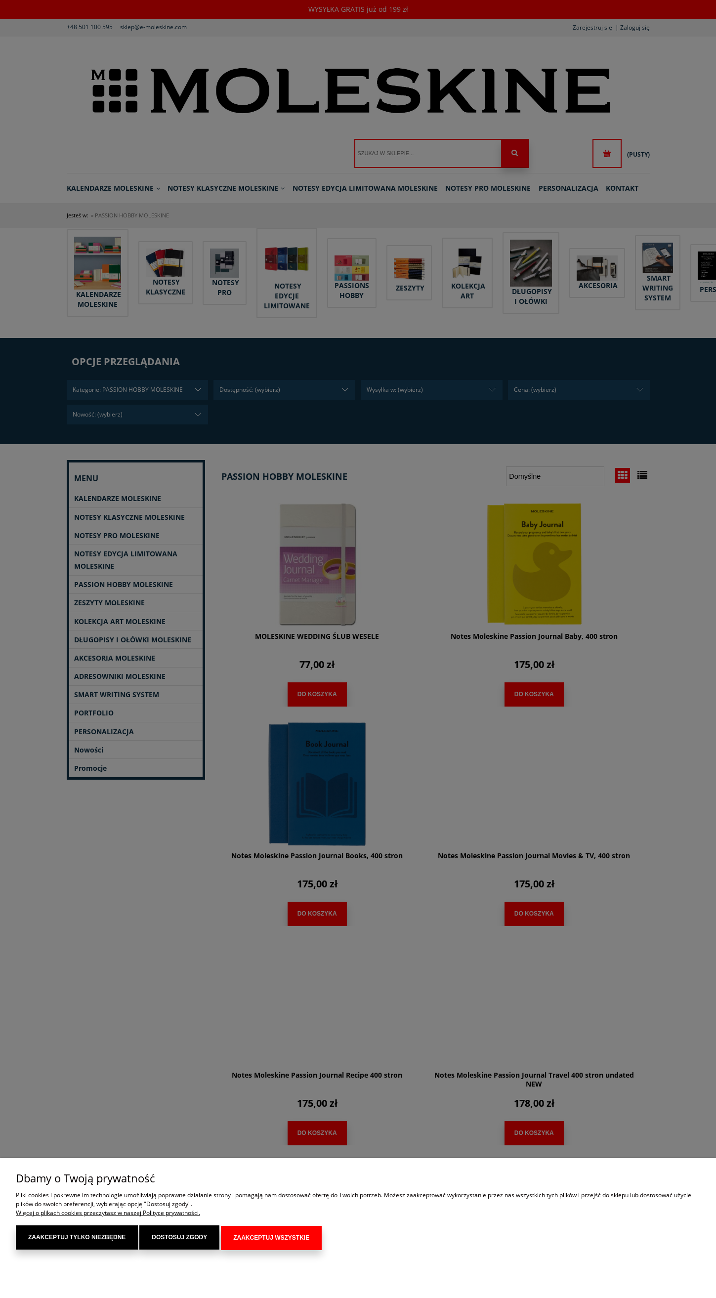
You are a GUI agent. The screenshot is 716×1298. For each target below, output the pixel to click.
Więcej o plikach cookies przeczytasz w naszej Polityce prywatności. (108, 1214)
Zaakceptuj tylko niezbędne (77, 1238)
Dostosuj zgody (179, 1238)
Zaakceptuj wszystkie (271, 1238)
